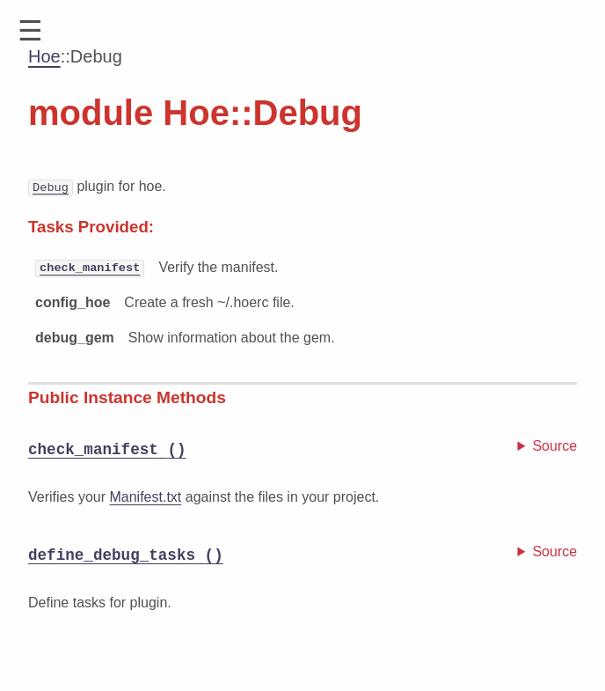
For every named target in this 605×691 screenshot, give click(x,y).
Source (554, 444)
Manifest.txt (145, 496)
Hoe (44, 56)
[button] (30, 31)
